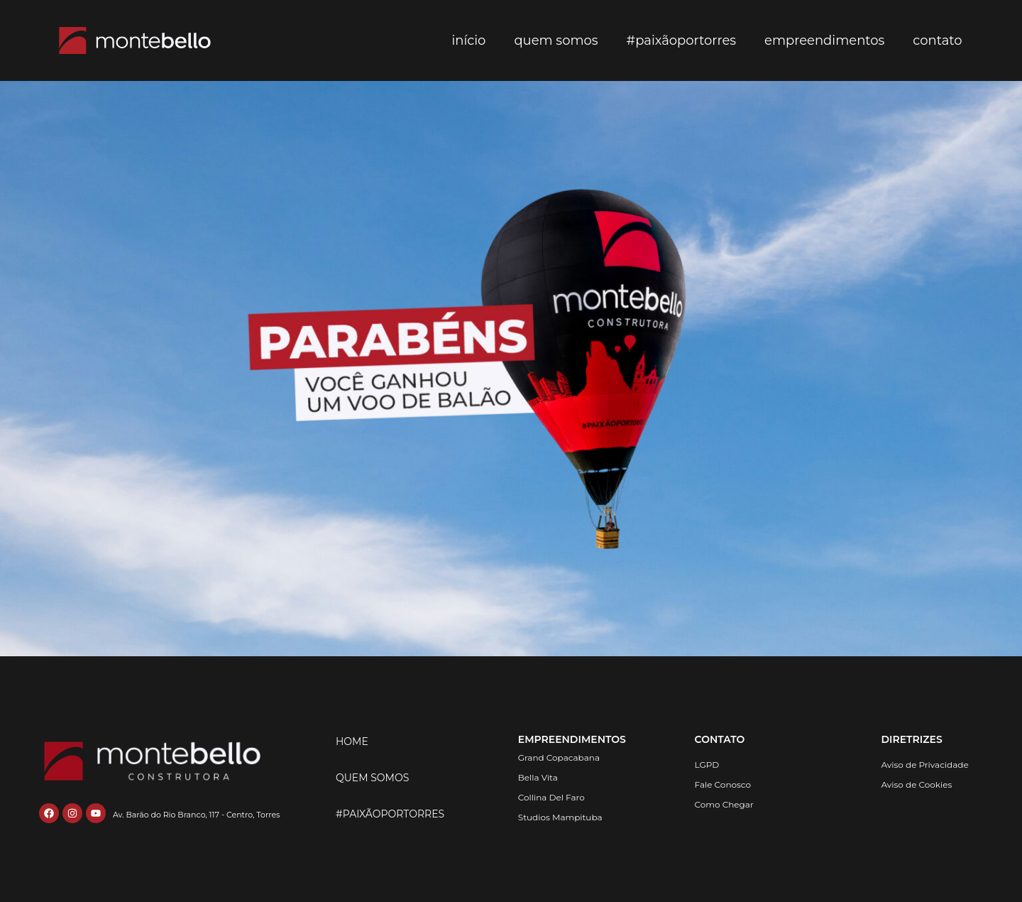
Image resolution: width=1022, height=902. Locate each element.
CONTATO (720, 739)
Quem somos (556, 40)
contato (937, 40)
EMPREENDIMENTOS (572, 739)
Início (468, 40)
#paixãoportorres (681, 40)
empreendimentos (824, 40)
